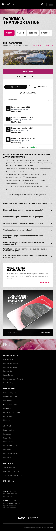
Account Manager (9, 453)
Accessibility (7, 416)
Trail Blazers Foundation (11, 475)
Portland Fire (7, 371)
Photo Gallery (8, 442)
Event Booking (8, 383)
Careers (6, 450)
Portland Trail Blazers (10, 363)
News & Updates (9, 430)
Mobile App (7, 420)
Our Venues (7, 434)
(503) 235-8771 (8, 496)
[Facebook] (4, 482)
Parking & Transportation (12, 412)
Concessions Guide (10, 397)
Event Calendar (8, 359)
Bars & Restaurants (10, 404)
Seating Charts (8, 438)
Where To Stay (8, 408)
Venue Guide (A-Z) (9, 393)
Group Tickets (8, 375)
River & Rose (7, 401)
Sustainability (7, 467)
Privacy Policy (49, 527)
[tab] (9, 33)
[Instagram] (13, 482)
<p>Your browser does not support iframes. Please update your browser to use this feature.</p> (28, 112)
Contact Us (7, 457)
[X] (9, 482)
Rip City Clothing (8, 446)
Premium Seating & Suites (12, 379)
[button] (51, 4)
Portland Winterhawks (10, 367)
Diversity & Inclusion (10, 471)
